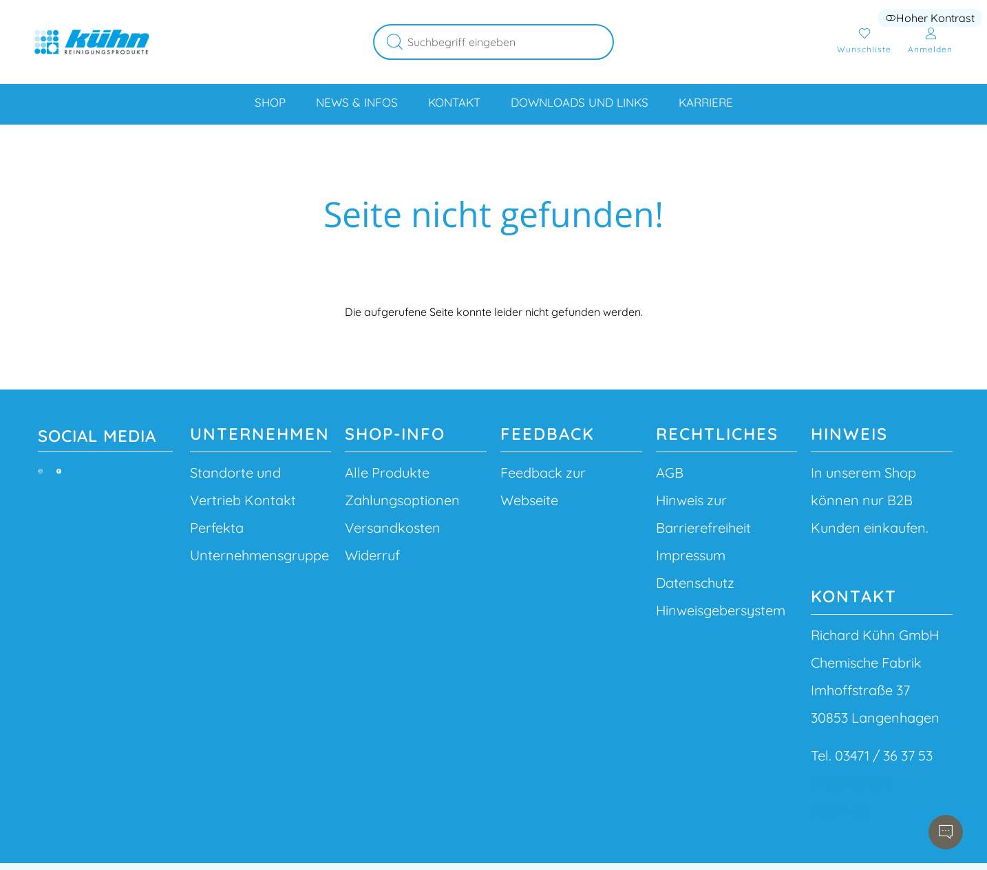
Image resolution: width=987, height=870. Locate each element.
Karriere (706, 102)
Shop (270, 102)
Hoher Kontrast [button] (930, 18)
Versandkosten (393, 527)
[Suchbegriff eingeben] (510, 42)
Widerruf (372, 555)
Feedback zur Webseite (543, 486)
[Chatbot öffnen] (945, 832)
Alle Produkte (387, 472)
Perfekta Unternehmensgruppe (259, 541)
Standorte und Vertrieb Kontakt (243, 486)
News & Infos (357, 102)
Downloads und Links (579, 102)
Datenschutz (695, 582)
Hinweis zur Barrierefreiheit (703, 513)
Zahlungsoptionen (402, 500)
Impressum (690, 555)
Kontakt (454, 102)
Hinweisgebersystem (720, 610)
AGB (669, 472)
